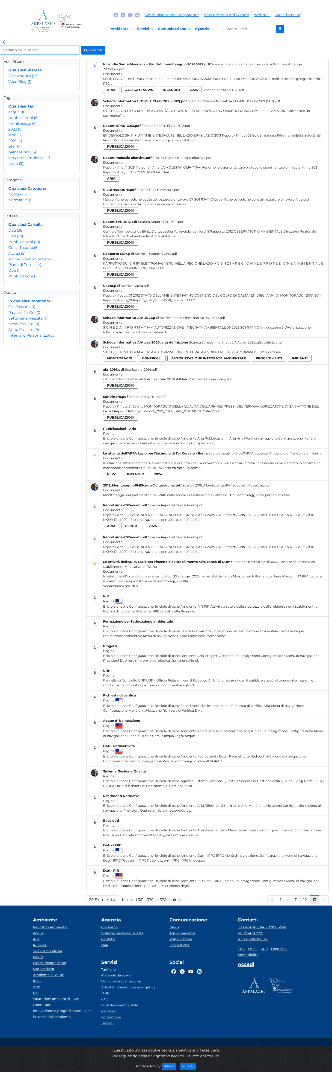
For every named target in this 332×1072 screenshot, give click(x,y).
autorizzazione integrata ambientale (208, 358)
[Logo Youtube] (130, 15)
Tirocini (107, 1023)
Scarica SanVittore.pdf (147, 397)
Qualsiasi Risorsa (25, 70)
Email (252, 949)
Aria (36, 939)
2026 (194, 90)
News (174, 927)
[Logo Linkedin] (137, 15)
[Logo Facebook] (116, 15)
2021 (15, 141)
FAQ (104, 999)
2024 (158, 474)
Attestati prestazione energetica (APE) (128, 990)
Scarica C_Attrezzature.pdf (157, 190)
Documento (23, 76)
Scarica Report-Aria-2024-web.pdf (175, 505)
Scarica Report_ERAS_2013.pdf (166, 126)
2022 (15, 129)
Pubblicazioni (24, 242)
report (132, 526)
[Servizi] (146, 29)
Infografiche (179, 945)
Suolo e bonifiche (47, 951)
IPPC (37, 981)
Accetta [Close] (189, 1066)
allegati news (139, 90)
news (112, 474)
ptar (15, 146)
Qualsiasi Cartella (25, 224)
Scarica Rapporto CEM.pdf (156, 254)
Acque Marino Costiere (32, 259)
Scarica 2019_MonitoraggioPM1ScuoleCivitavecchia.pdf (226, 485)
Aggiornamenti (182, 933)
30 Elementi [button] (104, 900)
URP (104, 945)
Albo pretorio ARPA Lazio (226, 15)
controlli (152, 358)
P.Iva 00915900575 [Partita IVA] (253, 939)
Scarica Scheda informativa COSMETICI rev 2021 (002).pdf (234, 101)
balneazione (22, 152)
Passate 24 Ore (25, 312)
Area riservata (287, 15)
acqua (17, 112)
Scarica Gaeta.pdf (135, 286)
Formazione (111, 1017)
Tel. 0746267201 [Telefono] (250, 933)
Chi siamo (109, 927)
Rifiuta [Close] (170, 1066)
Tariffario (108, 969)
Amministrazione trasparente (172, 15)
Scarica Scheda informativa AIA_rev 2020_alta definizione (235, 342)
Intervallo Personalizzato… (31, 335)
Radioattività (43, 969)
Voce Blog (19, 81)
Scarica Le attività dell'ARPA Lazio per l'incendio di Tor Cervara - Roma (265, 453)
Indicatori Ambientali (50, 927)
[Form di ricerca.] (248, 29)
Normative (20, 200)
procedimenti (269, 358)
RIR (36, 993)
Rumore (40, 945)
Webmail (262, 15)
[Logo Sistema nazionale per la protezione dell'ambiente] (69, 20)
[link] (3, 42)
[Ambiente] (122, 29)
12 (306, 900)
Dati (16, 230)
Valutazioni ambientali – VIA (56, 999)
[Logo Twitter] (123, 15)
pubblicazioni (23, 118)
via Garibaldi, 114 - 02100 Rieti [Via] (262, 927)
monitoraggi (22, 123)
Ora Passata (21, 307)
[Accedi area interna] (246, 965)
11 (298, 900)
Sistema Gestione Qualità (122, 933)
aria (111, 90)
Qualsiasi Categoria (27, 188)
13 (316, 900)
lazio (15, 135)
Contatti (108, 939)
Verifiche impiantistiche (121, 981)
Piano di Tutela (24, 264)
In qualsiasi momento (29, 301)
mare (15, 163)
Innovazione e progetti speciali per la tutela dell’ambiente (62, 1014)
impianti (300, 358)
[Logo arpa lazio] (43, 20)
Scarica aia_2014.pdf (141, 369)
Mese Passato (23, 324)
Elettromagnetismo (49, 963)
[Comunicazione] (175, 29)
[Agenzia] (205, 29)
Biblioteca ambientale (119, 1005)
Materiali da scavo (116, 975)
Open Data (42, 1005)
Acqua (16, 253)
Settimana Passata (28, 318)
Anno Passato (23, 329)
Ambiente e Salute (48, 975)
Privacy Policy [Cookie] (148, 1066)
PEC (241, 949)
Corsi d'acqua (23, 247)
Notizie (17, 194)
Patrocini (108, 1011)
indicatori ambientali (30, 158)
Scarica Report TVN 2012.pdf (160, 222)
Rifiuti (38, 957)
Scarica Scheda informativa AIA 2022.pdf (192, 318)
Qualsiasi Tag (21, 106)
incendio (171, 90)
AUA (36, 987)
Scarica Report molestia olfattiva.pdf (181, 158)
